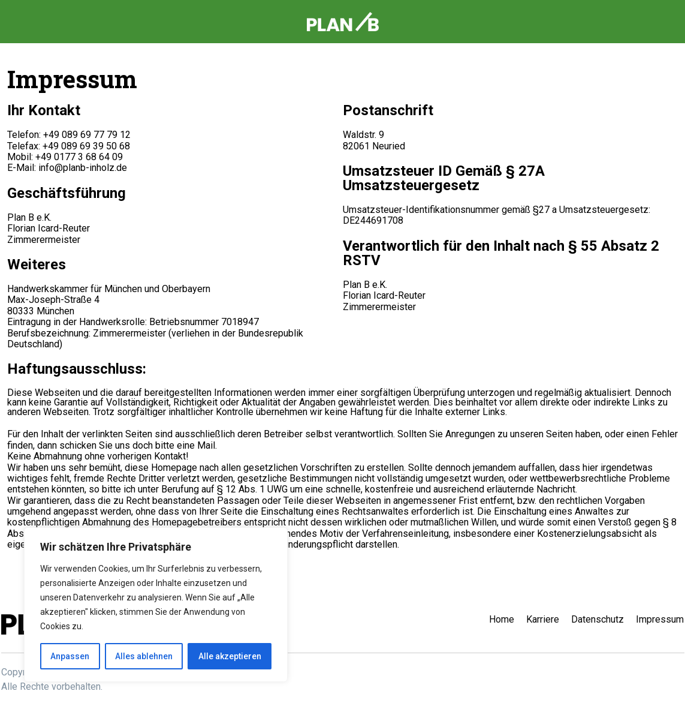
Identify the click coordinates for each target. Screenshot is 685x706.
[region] (156, 604)
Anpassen (69, 656)
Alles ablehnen (144, 656)
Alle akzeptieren (229, 656)
